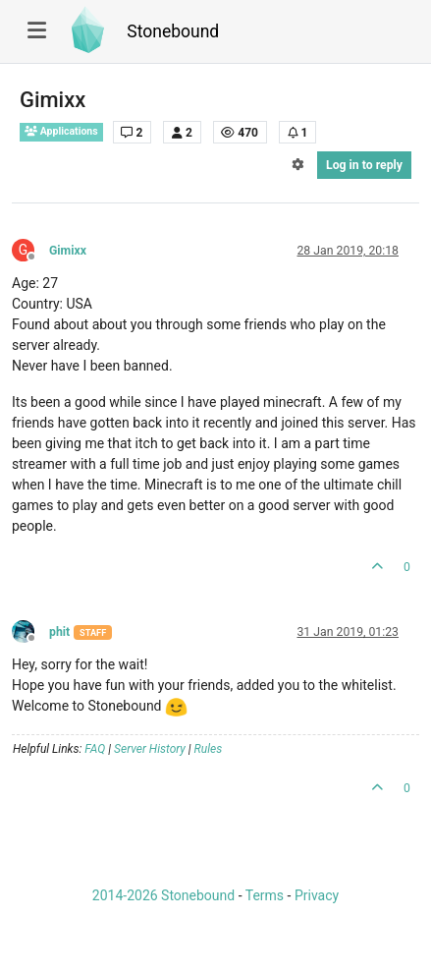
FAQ (94, 749)
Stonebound (173, 31)
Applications (61, 131)
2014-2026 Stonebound (163, 895)
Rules (208, 749)
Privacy (317, 895)
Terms (264, 895)
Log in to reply (364, 165)
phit (59, 632)
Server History (150, 749)
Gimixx (67, 251)
